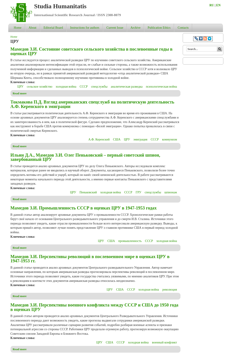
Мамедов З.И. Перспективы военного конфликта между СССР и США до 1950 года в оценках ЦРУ (94, 307)
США (117, 139)
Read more (20, 93)
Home (17, 27)
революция (169, 289)
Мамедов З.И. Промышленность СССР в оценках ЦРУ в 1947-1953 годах (84, 207)
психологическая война (161, 86)
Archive (135, 27)
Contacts (183, 27)
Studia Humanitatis (60, 6)
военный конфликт (164, 342)
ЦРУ (20, 86)
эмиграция (140, 139)
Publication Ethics (159, 27)
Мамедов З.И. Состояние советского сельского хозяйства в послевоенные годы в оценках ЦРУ (92, 51)
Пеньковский (88, 192)
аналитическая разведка (127, 86)
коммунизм (169, 139)
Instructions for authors (84, 27)
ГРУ (138, 192)
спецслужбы (99, 86)
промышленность (130, 241)
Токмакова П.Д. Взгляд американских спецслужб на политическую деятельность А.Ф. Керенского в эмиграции (92, 104)
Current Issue (114, 27)
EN (218, 5)
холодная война (66, 86)
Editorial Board (53, 27)
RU (212, 5)
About (32, 27)
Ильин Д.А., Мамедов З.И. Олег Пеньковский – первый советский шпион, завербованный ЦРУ (85, 157)
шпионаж (170, 192)
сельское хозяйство (39, 86)
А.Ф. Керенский (99, 139)
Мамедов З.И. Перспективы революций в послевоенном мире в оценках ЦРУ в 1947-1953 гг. (90, 258)
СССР (84, 86)
